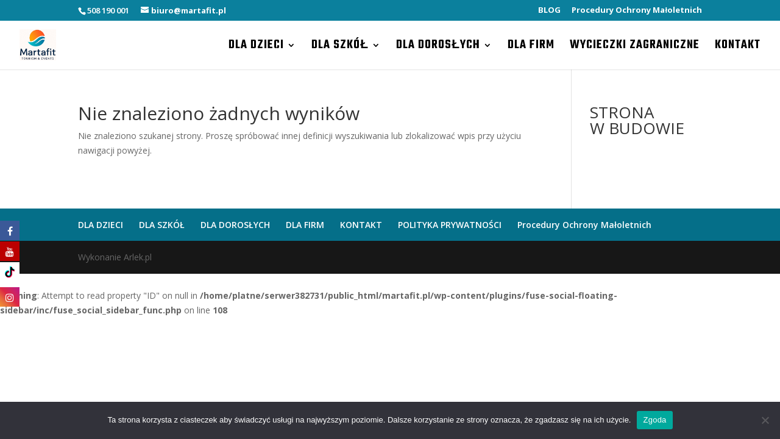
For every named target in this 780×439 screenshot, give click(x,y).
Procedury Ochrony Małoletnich (637, 10)
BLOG (549, 10)
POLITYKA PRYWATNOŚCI (450, 224)
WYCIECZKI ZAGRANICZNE (635, 47)
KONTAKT (737, 47)
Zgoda (654, 419)
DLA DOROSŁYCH (438, 47)
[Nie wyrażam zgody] (765, 420)
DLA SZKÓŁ (340, 47)
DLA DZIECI (256, 47)
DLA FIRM (531, 47)
